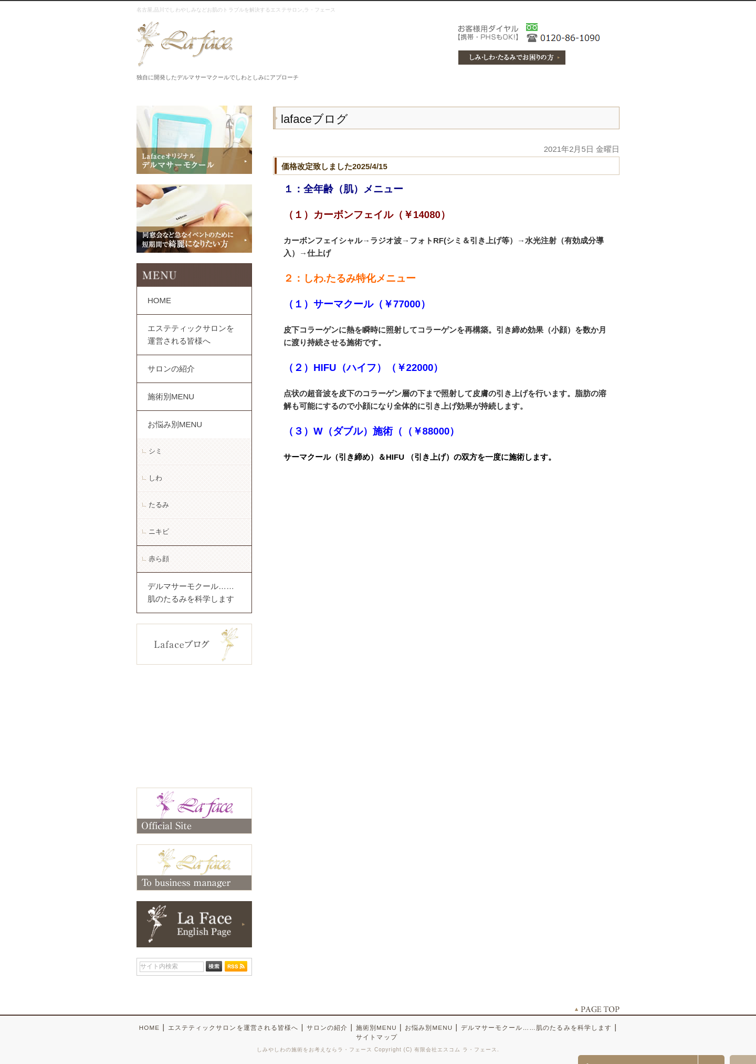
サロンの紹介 (171, 368)
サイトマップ (376, 1037)
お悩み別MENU (175, 424)
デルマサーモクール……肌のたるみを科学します (191, 592)
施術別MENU (171, 396)
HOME (159, 300)
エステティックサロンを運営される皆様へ (191, 334)
